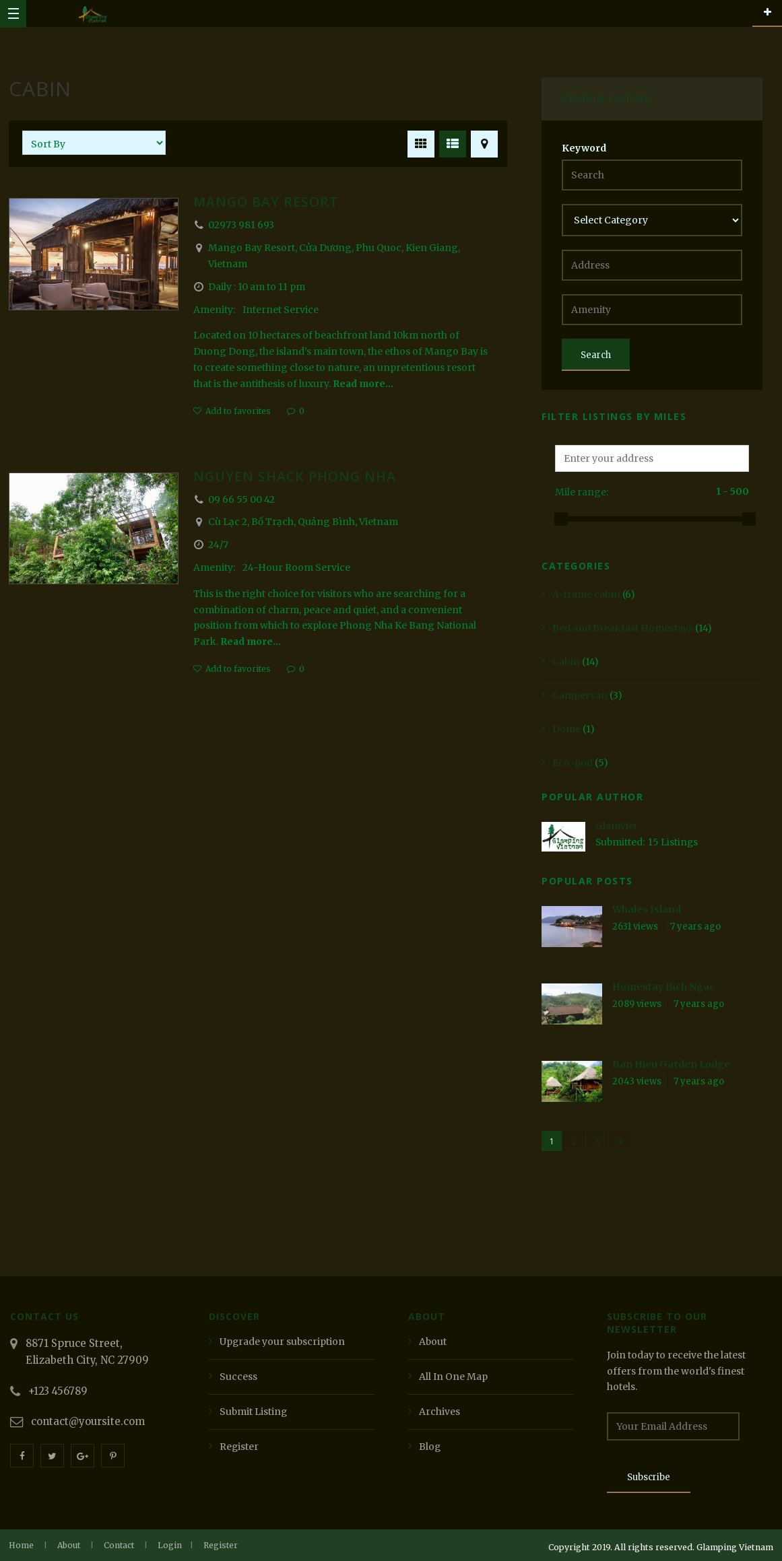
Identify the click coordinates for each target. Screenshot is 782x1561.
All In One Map (453, 1377)
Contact (119, 1545)
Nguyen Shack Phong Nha (296, 476)
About (433, 1341)
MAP (482, 141)
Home (21, 1545)
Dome (566, 729)
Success (238, 1377)
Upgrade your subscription (283, 1341)
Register (239, 1447)
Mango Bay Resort (267, 202)
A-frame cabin (586, 594)
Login (170, 1545)
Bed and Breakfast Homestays (622, 628)
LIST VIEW (450, 141)
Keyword (584, 148)
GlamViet (616, 826)
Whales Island (646, 909)
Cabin (566, 662)
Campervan (580, 695)
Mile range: (581, 492)
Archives (439, 1412)
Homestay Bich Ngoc (663, 987)
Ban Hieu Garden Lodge (671, 1064)
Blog (430, 1447)
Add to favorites (238, 411)
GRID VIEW (418, 141)
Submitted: (620, 842)
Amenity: (215, 310)
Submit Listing (254, 1412)
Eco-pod (572, 763)
